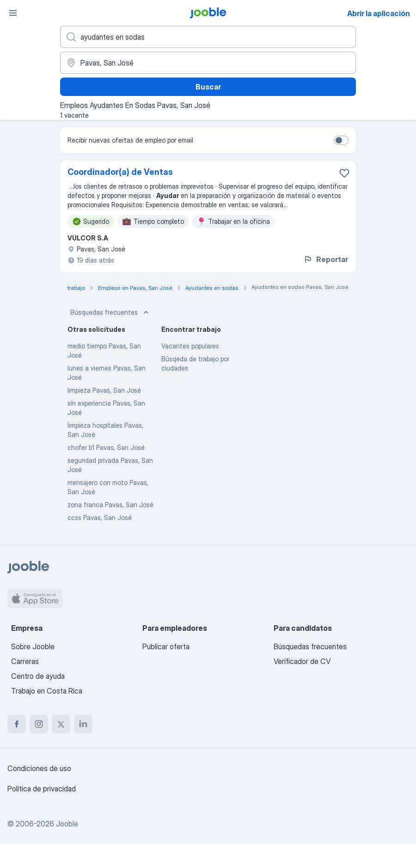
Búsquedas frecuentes (110, 312)
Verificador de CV (302, 661)
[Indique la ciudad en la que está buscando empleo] (208, 63)
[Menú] (13, 13)
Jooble (67, 823)
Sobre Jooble (33, 646)
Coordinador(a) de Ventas (120, 172)
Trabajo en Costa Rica (46, 690)
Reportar (325, 259)
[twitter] (61, 724)
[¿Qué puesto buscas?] (208, 37)
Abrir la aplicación (378, 13)
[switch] (341, 140)
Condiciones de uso (39, 768)
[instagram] (39, 724)
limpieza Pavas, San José (104, 390)
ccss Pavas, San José (99, 517)
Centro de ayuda (38, 676)
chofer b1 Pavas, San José (106, 447)
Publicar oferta (166, 646)
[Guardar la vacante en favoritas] (344, 173)
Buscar (208, 86)
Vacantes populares (190, 346)
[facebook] (16, 724)
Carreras (25, 661)
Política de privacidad (41, 788)
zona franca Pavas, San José (110, 505)
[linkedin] (83, 724)
